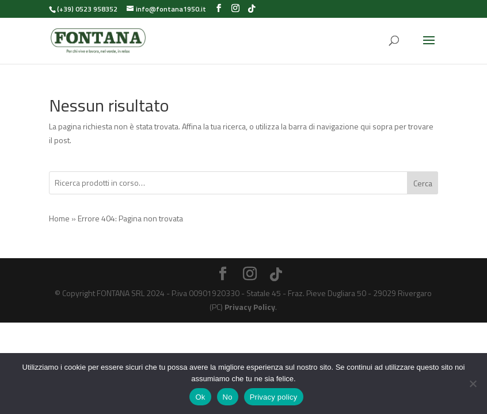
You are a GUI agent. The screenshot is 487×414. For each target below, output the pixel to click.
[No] (472, 383)
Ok (200, 397)
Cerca (422, 183)
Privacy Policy (250, 307)
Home (59, 218)
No (228, 397)
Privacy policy (274, 397)
